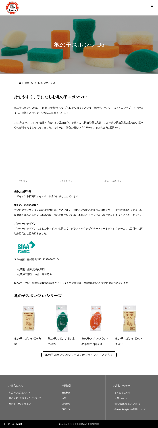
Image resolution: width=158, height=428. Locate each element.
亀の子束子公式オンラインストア (25, 398)
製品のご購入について (20, 392)
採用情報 (66, 403)
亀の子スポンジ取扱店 (20, 403)
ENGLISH (66, 409)
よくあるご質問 (122, 392)
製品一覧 (29, 83)
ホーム (20, 83)
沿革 (64, 398)
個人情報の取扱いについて (127, 403)
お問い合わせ (120, 398)
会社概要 (66, 392)
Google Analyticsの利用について (130, 409)
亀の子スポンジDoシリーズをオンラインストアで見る (79, 354)
